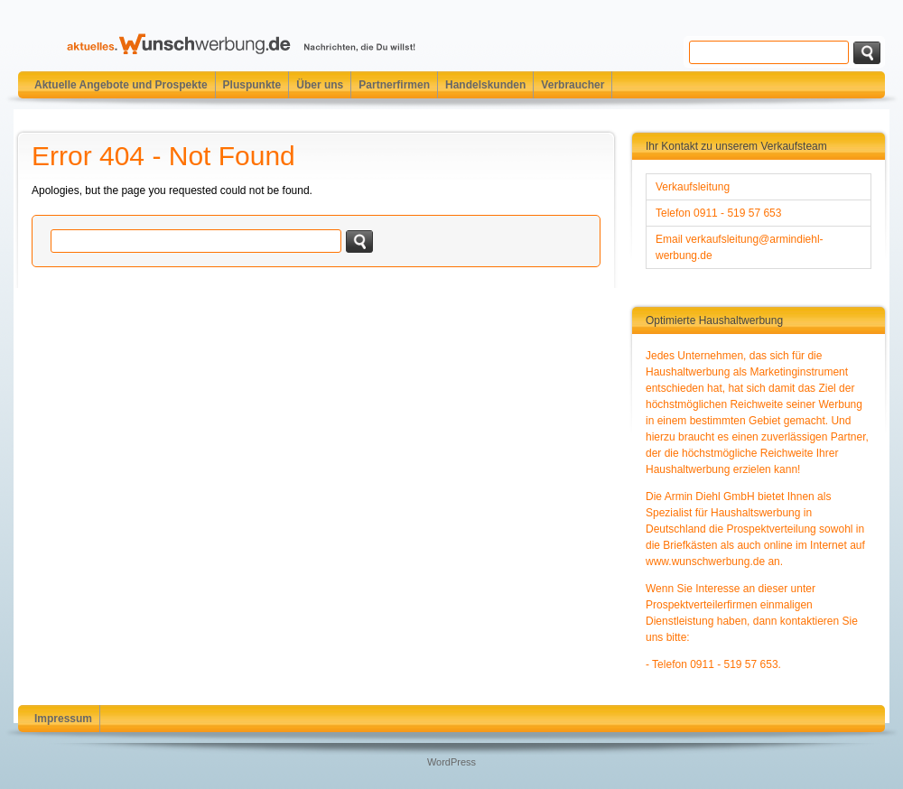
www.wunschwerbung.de (705, 561)
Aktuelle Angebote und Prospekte (121, 85)
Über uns (319, 85)
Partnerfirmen (394, 85)
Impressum (63, 718)
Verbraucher (572, 85)
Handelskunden (485, 85)
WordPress (451, 762)
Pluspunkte (252, 85)
